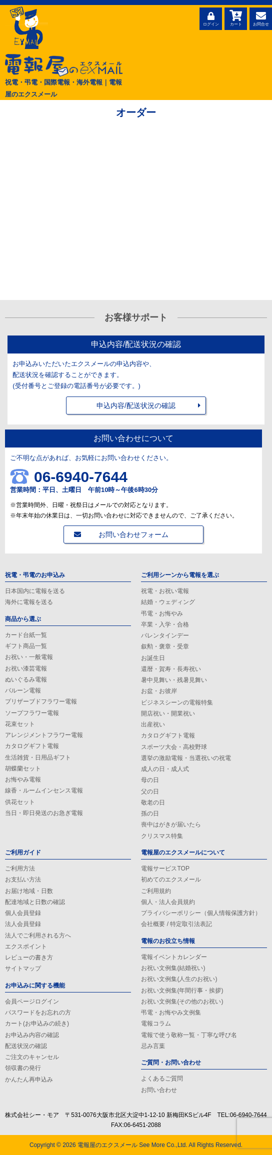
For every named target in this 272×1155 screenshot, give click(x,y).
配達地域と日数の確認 (35, 902)
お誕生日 (153, 658)
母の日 (150, 780)
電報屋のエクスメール (108, 1145)
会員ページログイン (32, 1001)
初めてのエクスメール (171, 879)
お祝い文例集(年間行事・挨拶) (182, 990)
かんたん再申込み (29, 1079)
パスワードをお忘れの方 (38, 1012)
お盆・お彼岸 (159, 691)
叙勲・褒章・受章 (165, 646)
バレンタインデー (165, 635)
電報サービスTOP (165, 868)
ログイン (211, 17)
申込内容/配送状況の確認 (136, 406)
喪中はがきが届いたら (171, 824)
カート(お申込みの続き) (37, 1023)
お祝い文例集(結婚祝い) (173, 968)
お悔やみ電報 (23, 779)
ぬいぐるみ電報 (26, 679)
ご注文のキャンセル (32, 1057)
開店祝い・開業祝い (168, 713)
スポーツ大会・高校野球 (174, 747)
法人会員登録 (23, 924)
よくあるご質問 (162, 1078)
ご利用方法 (20, 868)
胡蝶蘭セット (23, 768)
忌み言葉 (153, 1046)
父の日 (150, 791)
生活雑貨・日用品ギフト (38, 757)
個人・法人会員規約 (168, 902)
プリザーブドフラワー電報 (41, 701)
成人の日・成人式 (165, 769)
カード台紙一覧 (26, 635)
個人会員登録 (23, 913)
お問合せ (261, 17)
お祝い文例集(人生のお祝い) (179, 979)
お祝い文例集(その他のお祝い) (182, 1001)
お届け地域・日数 (29, 891)
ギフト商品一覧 (26, 646)
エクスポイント (26, 946)
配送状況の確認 (26, 1046)
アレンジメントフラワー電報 (44, 735)
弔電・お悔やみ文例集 (171, 1012)
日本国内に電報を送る (35, 591)
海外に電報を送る (29, 602)
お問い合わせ (159, 1090)
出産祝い (153, 724)
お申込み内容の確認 (32, 1035)
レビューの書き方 (29, 957)
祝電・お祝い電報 (165, 591)
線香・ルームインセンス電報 (44, 790)
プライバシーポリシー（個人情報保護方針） (201, 913)
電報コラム (156, 1023)
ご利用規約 (156, 891)
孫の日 (150, 813)
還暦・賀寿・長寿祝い (171, 669)
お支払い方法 (23, 879)
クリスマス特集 (162, 836)
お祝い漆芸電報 (26, 668)
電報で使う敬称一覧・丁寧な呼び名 (189, 1035)
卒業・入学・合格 (165, 624)
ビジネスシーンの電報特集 (177, 702)
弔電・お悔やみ (162, 613)
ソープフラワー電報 (32, 713)
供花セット (20, 802)
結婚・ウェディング (168, 602)
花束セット (20, 724)
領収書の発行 (23, 1068)
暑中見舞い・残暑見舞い (174, 680)
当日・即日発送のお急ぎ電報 (44, 813)
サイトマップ (23, 968)
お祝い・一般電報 (29, 657)
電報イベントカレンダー (174, 957)
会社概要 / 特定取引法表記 (176, 924)
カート (235, 17)
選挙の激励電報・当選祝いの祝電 (186, 758)
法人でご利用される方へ (38, 935)
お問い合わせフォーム (133, 534)
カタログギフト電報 (32, 746)
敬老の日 (153, 802)
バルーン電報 (23, 690)
